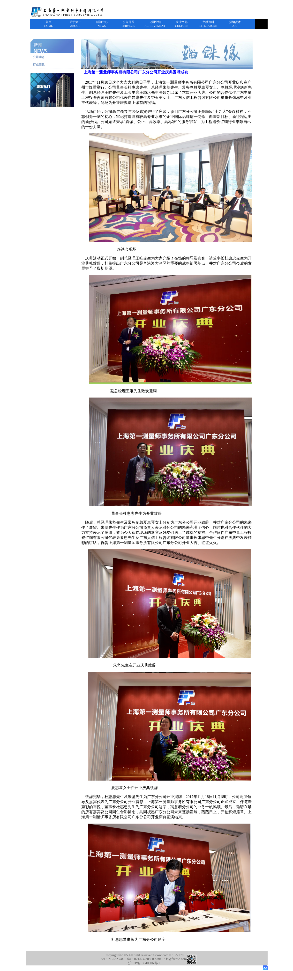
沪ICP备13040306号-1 (144, 963)
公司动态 (39, 57)
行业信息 (39, 64)
